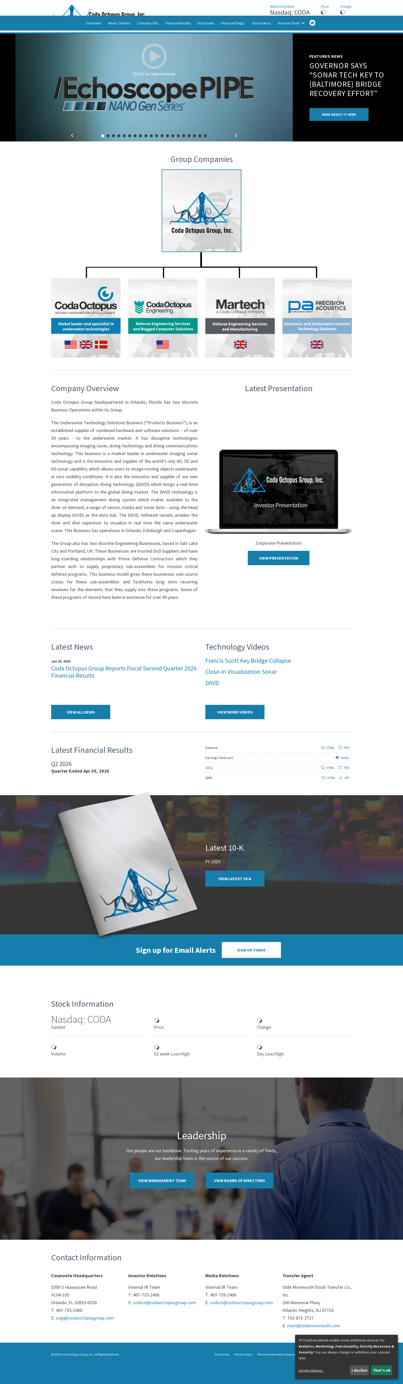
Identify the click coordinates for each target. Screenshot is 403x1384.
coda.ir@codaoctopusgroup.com (164, 1320)
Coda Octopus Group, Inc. (77, 1372)
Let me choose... (311, 1370)
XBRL (209, 795)
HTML (327, 766)
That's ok (382, 1370)
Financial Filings (233, 44)
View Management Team (162, 1198)
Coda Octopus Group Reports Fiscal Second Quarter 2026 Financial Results (124, 689)
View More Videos (235, 730)
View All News (81, 730)
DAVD (212, 701)
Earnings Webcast (219, 775)
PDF (343, 766)
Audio (342, 776)
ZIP (344, 796)
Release (211, 765)
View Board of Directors (239, 1198)
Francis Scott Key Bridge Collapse (248, 678)
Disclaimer (222, 1372)
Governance (261, 44)
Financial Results (178, 44)
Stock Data (205, 44)
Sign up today (251, 967)
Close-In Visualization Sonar (241, 690)
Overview (93, 44)
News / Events (119, 44)
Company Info (147, 44)
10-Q (209, 785)
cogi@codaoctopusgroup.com (85, 1336)
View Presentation (278, 576)
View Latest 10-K (234, 896)
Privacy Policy (243, 1372)
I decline (359, 1370)
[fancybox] (154, 105)
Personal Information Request (277, 1372)
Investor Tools (291, 44)
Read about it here (339, 132)
